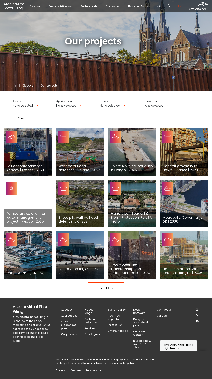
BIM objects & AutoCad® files (142, 344)
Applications (64, 101)
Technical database (90, 320)
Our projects (69, 334)
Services (90, 328)
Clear (21, 119)
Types (17, 101)
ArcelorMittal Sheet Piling (14, 6)
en (179, 6)
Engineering (113, 6)
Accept (61, 370)
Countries (150, 101)
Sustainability (89, 6)
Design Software (139, 311)
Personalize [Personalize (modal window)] (93, 370)
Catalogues (92, 334)
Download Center (138, 6)
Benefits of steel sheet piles (68, 325)
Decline (75, 370)
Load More (106, 288)
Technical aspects (114, 317)
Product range (89, 311)
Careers (162, 316)
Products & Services (60, 6)
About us (67, 310)
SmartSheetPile (118, 331)
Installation (115, 325)
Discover (35, 6)
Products (106, 101)
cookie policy (126, 363)
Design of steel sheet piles (140, 322)
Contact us (164, 310)
